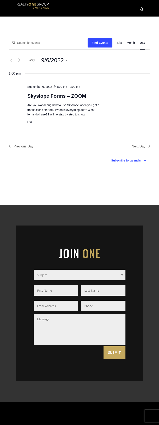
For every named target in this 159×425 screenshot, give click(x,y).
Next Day (141, 146)
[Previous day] (11, 60)
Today (31, 60)
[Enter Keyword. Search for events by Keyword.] (48, 42)
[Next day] (19, 60)
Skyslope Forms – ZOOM (56, 96)
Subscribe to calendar (126, 160)
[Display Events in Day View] (142, 42)
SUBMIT (114, 352)
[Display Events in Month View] (131, 42)
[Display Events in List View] (119, 42)
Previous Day (21, 146)
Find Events (100, 42)
